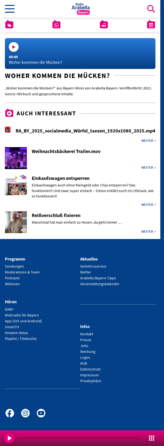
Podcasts (12, 277)
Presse (85, 339)
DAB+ (9, 309)
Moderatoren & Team (22, 272)
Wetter (85, 272)
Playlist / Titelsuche (21, 338)
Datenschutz (90, 369)
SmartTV (12, 326)
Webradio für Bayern (22, 315)
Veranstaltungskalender (100, 283)
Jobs (84, 345)
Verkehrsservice (93, 266)
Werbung (87, 351)
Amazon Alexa (16, 332)
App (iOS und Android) (23, 320)
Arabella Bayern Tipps (98, 277)
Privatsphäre (90, 380)
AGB (83, 363)
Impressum (89, 374)
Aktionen (12, 283)
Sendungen (14, 266)
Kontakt (86, 333)
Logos (85, 357)
